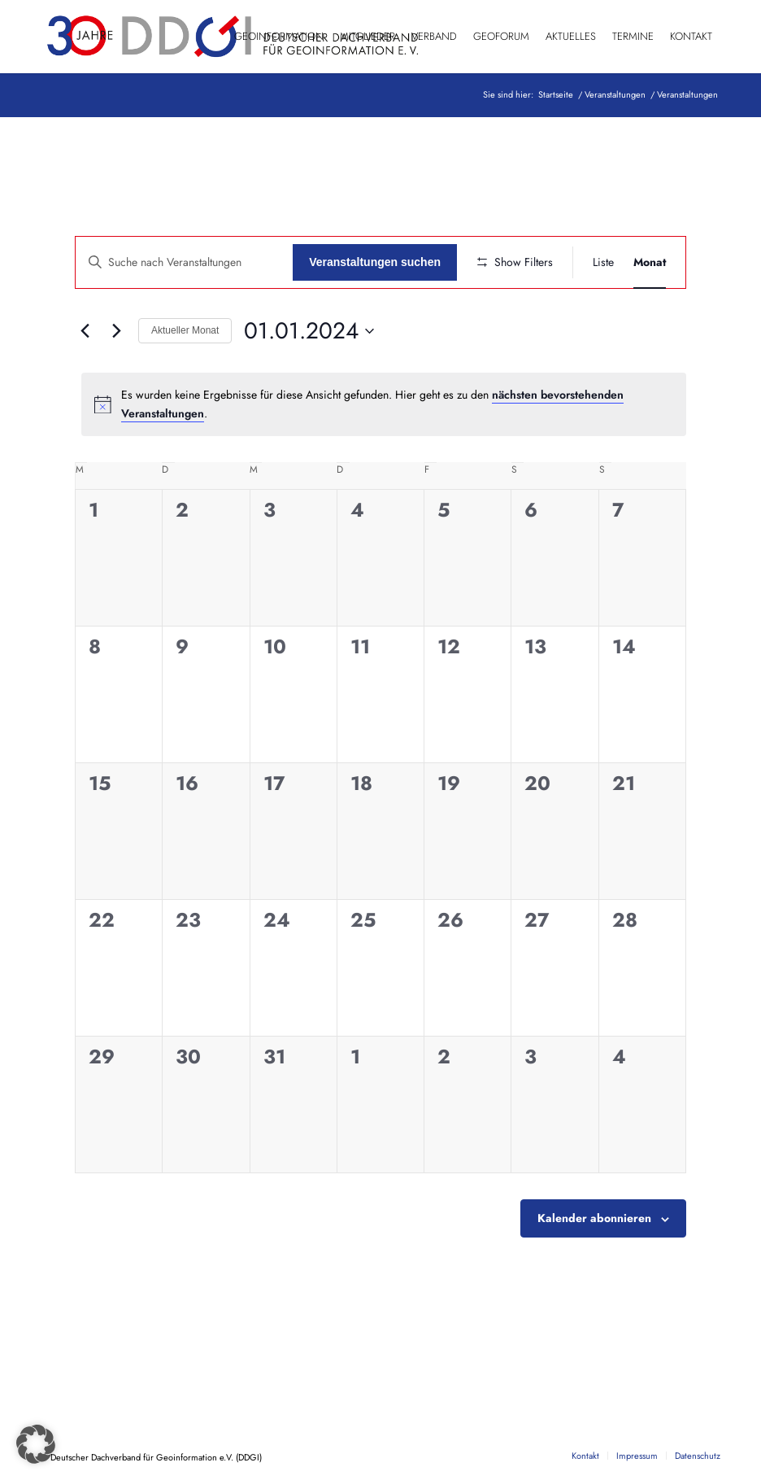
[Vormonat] (84, 331)
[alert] (383, 404)
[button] (36, 1444)
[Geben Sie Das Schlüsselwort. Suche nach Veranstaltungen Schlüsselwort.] (184, 262)
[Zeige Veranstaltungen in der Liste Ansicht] (603, 262)
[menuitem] (279, 36)
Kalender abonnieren (594, 1218)
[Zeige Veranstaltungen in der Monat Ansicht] (649, 262)
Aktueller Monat (185, 330)
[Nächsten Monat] (116, 331)
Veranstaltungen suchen (375, 261)
